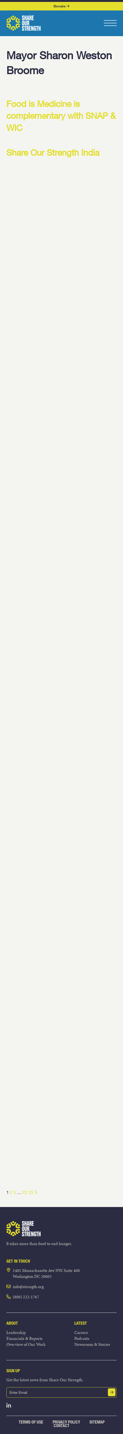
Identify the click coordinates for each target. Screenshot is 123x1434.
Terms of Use (31, 1422)
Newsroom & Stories (92, 1344)
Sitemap (97, 1422)
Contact (61, 1425)
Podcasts (81, 1338)
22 (24, 1192)
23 (30, 1192)
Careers (81, 1332)
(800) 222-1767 (26, 1297)
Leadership (16, 1332)
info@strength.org (28, 1286)
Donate (61, 6)
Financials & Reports (24, 1338)
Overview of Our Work (26, 1344)
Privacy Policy (66, 1422)
